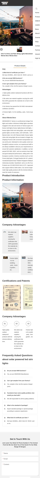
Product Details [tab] (20, 66)
